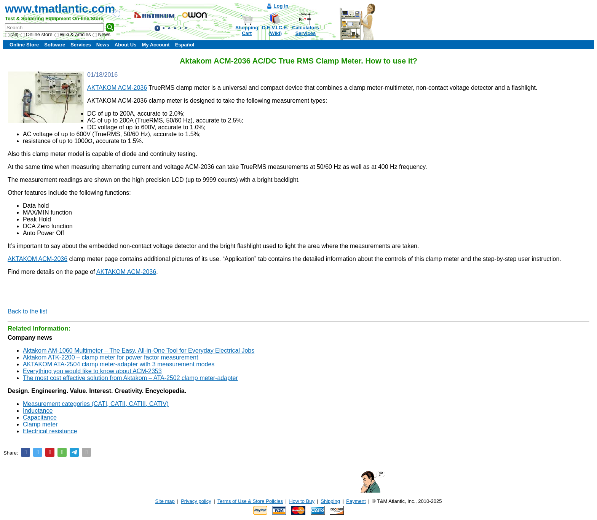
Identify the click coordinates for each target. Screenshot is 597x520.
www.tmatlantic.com (60, 8)
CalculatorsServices (305, 30)
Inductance (38, 410)
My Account (155, 45)
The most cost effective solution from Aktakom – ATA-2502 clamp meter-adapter (130, 378)
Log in (281, 6)
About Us (126, 45)
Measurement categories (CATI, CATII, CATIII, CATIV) (96, 404)
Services (80, 45)
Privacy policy (196, 501)
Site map (165, 501)
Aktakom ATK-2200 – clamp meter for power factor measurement (110, 357)
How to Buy (301, 501)
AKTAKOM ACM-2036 (117, 87)
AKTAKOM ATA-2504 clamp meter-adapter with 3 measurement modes (118, 364)
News (101, 34)
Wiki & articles (72, 34)
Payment (356, 501)
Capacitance (40, 417)
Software (54, 45)
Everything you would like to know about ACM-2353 (92, 371)
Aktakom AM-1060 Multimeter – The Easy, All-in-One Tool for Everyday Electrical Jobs (138, 350)
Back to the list (27, 311)
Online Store (24, 45)
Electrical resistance (50, 431)
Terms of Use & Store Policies (250, 501)
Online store (37, 34)
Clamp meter (40, 424)
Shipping (330, 501)
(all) (12, 34)
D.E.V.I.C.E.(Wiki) (275, 30)
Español (185, 45)
